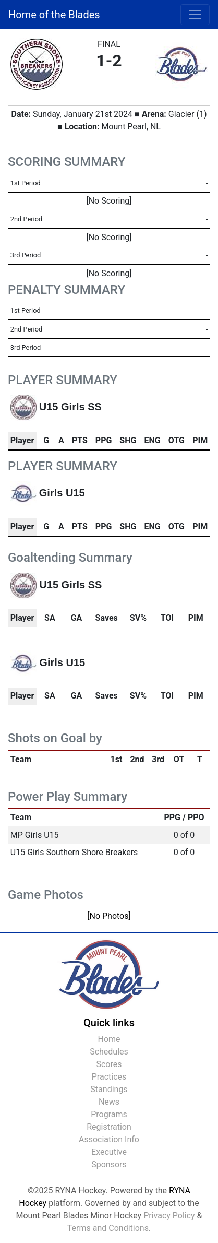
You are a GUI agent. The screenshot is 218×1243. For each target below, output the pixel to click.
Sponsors (109, 1164)
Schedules (109, 1052)
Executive (109, 1152)
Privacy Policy (169, 1216)
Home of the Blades (54, 14)
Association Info (109, 1139)
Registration (109, 1127)
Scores (109, 1064)
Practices (109, 1077)
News (109, 1102)
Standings (108, 1089)
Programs (109, 1114)
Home (109, 1039)
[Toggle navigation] (195, 14)
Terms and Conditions (108, 1228)
